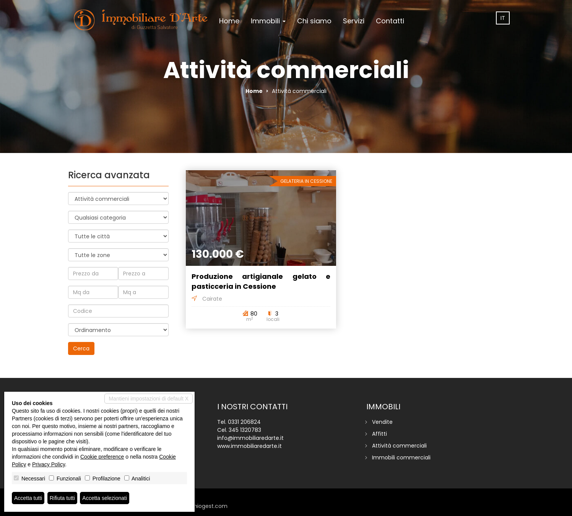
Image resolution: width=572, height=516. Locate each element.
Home (229, 21)
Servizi (353, 21)
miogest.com (209, 506)
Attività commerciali (399, 445)
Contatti (390, 21)
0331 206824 (244, 422)
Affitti (379, 434)
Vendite (382, 422)
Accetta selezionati (104, 498)
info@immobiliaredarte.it (250, 438)
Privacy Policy (48, 464)
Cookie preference (102, 457)
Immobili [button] (268, 21)
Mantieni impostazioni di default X (148, 399)
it (502, 18)
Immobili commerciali (401, 457)
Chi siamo (314, 21)
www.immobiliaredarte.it (249, 446)
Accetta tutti (28, 498)
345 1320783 (245, 430)
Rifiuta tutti (62, 498)
